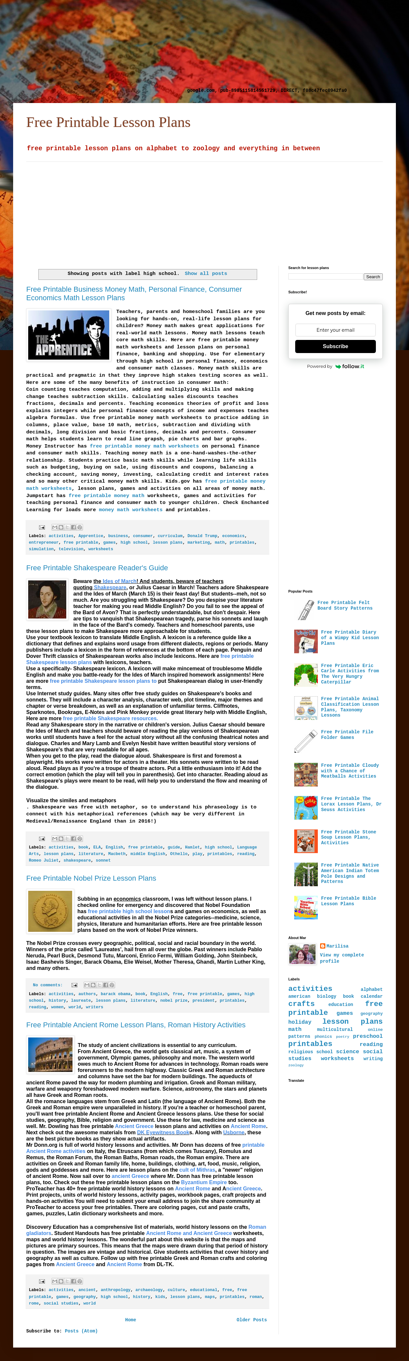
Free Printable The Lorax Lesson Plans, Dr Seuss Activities (351, 804)
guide (174, 847)
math (220, 542)
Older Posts (252, 1320)
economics (233, 536)
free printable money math (106, 496)
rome (34, 1303)
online (375, 1030)
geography (84, 1297)
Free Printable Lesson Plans (108, 122)
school (324, 1052)
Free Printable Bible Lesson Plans (348, 901)
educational (203, 1290)
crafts (301, 1004)
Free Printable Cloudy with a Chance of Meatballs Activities (350, 771)
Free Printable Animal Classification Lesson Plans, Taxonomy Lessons (350, 707)
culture (176, 1290)
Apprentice (90, 536)
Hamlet (192, 847)
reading (246, 854)
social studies (61, 1303)
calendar (372, 996)
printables (242, 542)
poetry (342, 1037)
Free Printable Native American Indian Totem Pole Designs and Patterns (350, 873)
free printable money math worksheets (144, 446)
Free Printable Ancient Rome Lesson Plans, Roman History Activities (136, 1025)
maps (210, 1297)
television (71, 549)
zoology (296, 1065)
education (340, 1004)
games (109, 542)
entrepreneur (44, 542)
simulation (41, 549)
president (204, 1000)
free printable (81, 542)
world (75, 1007)
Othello (179, 854)
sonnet (103, 860)
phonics (323, 1037)
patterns (299, 1036)
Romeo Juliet (44, 860)
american (299, 996)
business (118, 536)
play (197, 854)
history (57, 1000)
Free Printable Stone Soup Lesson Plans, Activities (348, 837)
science (347, 1052)
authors (87, 994)
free (177, 994)
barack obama (116, 994)
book (83, 847)
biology (327, 996)
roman (256, 1297)
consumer (143, 536)
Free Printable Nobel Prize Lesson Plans (91, 878)
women (57, 1007)
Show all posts (206, 274)
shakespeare (77, 860)
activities (61, 536)
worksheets (100, 549)
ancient (87, 1290)
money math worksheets (129, 510)
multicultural (335, 1029)
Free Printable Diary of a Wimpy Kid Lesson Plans (350, 638)
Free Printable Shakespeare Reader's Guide (97, 568)
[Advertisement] (98, 46)
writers (94, 1007)
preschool (368, 1036)
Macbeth (117, 854)
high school (134, 542)
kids (160, 1297)
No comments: (49, 985)
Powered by (335, 366)
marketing (199, 542)
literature (90, 854)
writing (373, 1058)
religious (300, 1052)
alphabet (372, 989)
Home (130, 1320)
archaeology (149, 1290)
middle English (148, 854)
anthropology (116, 1290)
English (114, 847)
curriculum (170, 536)
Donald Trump (202, 536)
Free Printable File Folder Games (347, 734)
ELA (97, 847)
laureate (81, 1000)
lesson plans (168, 542)
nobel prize (174, 1000)
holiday (300, 1022)
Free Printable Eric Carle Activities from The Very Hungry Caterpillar (350, 674)
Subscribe (335, 346)
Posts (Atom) (81, 1331)
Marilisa (338, 946)
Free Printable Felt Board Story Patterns (345, 605)
